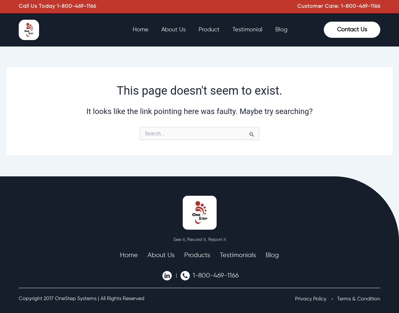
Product (209, 30)
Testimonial (247, 30)
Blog (281, 30)
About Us (173, 30)
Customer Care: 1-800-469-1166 (338, 6)
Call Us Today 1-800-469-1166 (57, 6)
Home (140, 30)
